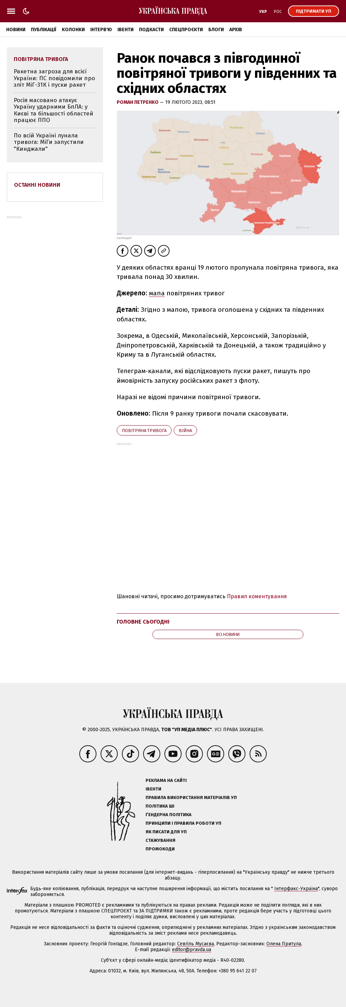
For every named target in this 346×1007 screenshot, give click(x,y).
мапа (157, 293)
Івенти (125, 30)
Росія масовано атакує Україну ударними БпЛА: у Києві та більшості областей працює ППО (53, 110)
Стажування (160, 840)
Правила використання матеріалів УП (191, 797)
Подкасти (151, 30)
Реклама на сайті (166, 780)
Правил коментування (257, 596)
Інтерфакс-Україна (296, 889)
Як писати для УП (166, 831)
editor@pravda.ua (191, 950)
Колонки (73, 30)
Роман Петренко (138, 102)
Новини (15, 30)
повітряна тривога (144, 430)
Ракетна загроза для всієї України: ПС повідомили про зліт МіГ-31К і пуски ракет (54, 78)
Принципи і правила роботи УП (183, 823)
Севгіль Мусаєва (195, 944)
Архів (235, 30)
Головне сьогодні (143, 621)
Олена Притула (283, 944)
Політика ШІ (160, 806)
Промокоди (160, 848)
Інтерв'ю (101, 30)
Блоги (216, 30)
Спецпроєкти (186, 30)
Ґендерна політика (169, 814)
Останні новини (37, 185)
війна (185, 430)
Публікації (43, 30)
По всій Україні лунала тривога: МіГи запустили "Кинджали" (49, 142)
